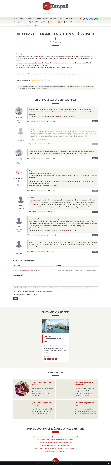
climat (55, 63)
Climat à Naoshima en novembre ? (55, 451)
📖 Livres (87, 22)
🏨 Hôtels (37, 22)
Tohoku (56, 58)
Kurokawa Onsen (68, 221)
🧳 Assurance (73, 22)
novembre (78, 56)
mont (87, 207)
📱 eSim (66, 22)
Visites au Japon (34, 25)
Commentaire (18, 275)
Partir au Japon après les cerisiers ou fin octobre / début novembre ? (55, 448)
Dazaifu (59, 116)
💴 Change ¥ (24, 22)
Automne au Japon (78, 74)
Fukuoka (33, 204)
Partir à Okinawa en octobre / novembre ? (55, 445)
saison (75, 112)
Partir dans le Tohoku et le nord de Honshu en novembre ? (55, 440)
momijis (18, 61)
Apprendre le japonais (56, 18)
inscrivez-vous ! (36, 270)
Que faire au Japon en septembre (41, 404)
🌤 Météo (80, 22)
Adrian (18, 117)
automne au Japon (44, 56)
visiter (33, 63)
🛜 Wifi (60, 22)
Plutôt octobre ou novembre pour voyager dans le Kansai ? (55, 443)
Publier (15, 298)
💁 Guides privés (52, 22)
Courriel (59, 265)
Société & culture (42, 18)
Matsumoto (64, 230)
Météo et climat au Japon (65, 74)
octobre (68, 56)
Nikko (95, 223)
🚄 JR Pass (44, 22)
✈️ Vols (31, 22)
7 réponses (55, 42)
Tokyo (51, 207)
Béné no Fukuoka (18, 178)
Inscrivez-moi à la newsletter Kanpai (25, 294)
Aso (62, 153)
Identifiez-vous (25, 270)
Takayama (35, 226)
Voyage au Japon (19, 18)
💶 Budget (17, 22)
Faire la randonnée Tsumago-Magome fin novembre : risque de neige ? (55, 437)
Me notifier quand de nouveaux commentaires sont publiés (33, 291)
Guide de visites (30, 18)
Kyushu (37, 63)
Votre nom (17, 265)
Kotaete (18, 25)
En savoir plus (70, 463)
